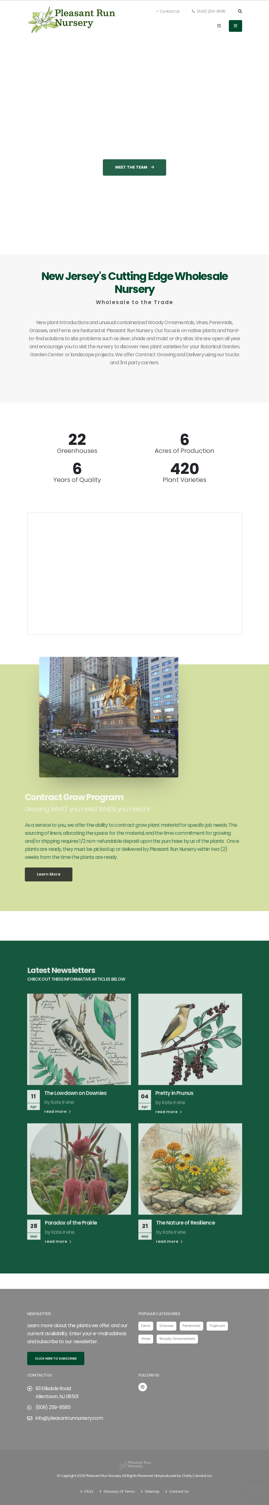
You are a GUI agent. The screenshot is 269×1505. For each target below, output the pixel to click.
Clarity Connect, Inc (196, 1475)
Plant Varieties (184, 480)
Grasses (167, 1325)
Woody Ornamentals (178, 1338)
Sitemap (152, 1491)
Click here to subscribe (56, 1358)
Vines (146, 1338)
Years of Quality (77, 480)
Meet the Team (134, 179)
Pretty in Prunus (174, 1105)
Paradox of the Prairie (71, 1235)
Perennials (193, 1325)
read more (57, 1124)
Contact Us (168, 11)
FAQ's (87, 1491)
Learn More (36, 874)
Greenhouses (77, 451)
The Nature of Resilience (185, 1235)
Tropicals (220, 1325)
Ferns (146, 1325)
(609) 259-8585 (209, 11)
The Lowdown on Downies (75, 1105)
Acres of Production (184, 451)
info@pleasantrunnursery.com (69, 1418)
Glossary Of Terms (119, 1491)
